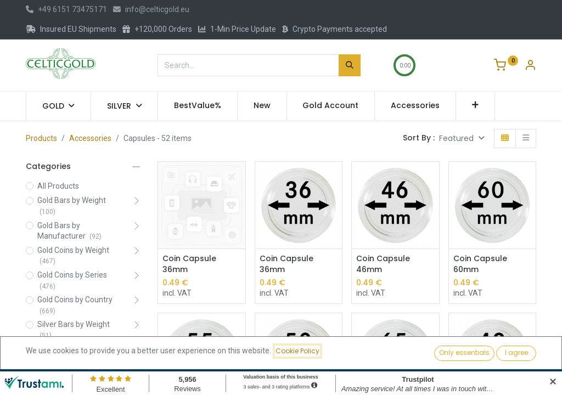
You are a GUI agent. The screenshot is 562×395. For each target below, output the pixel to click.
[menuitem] (197, 106)
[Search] (350, 65)
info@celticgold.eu (151, 9)
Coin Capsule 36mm (189, 264)
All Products (58, 186)
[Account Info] (530, 66)
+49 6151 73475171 (66, 9)
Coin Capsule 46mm (383, 264)
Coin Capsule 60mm (480, 264)
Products (41, 138)
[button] (475, 106)
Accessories (90, 138)
